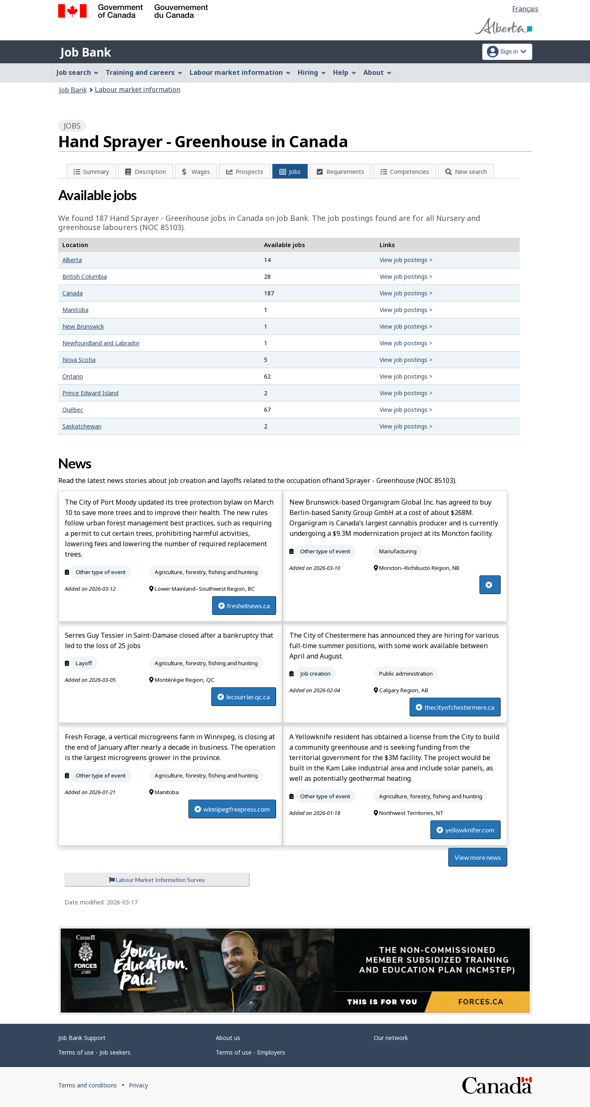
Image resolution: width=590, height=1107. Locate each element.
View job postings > (406, 260)
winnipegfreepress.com (232, 809)
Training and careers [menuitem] (144, 72)
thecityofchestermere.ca (455, 707)
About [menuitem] (377, 72)
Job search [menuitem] (78, 72)
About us (228, 1038)
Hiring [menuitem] (312, 72)
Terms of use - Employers (250, 1052)
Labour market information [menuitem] (240, 72)
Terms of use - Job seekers (94, 1052)
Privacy (138, 1085)
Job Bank (85, 52)
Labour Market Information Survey (157, 879)
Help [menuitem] (344, 72)
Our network (391, 1038)
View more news (477, 857)
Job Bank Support (82, 1038)
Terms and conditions (87, 1085)
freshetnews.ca (244, 605)
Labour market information (137, 89)
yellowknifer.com (465, 830)
